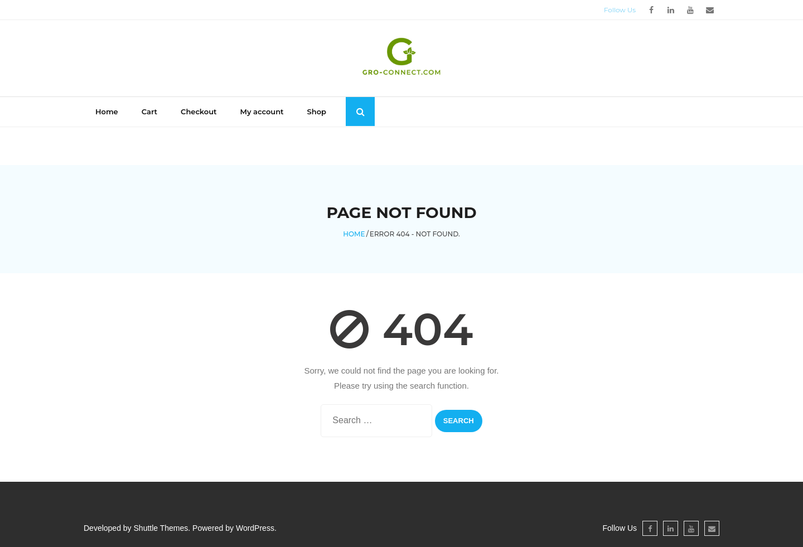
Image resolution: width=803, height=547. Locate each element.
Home (106, 111)
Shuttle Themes (161, 528)
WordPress (255, 528)
